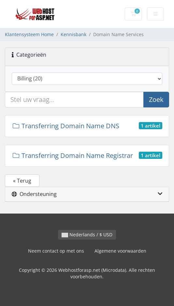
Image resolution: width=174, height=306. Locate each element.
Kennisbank (73, 34)
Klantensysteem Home (29, 34)
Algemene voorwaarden (120, 251)
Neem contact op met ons (56, 251)
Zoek (156, 99)
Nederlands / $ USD (87, 234)
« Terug (22, 180)
